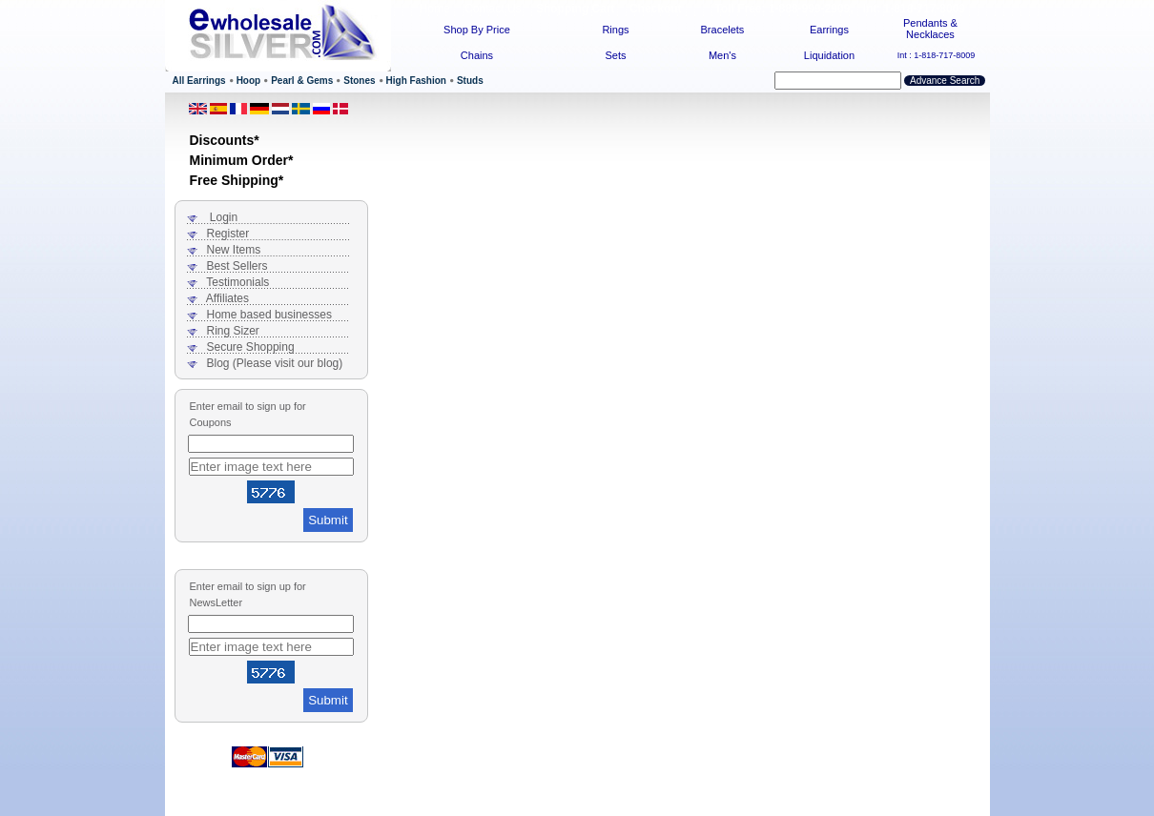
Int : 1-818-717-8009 (936, 55)
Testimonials (237, 282)
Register (228, 233)
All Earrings (199, 80)
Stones (359, 80)
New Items (234, 249)
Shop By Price (476, 29)
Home (435, 8)
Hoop (249, 80)
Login (223, 217)
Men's (722, 55)
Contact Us (492, 8)
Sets (615, 55)
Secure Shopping (251, 347)
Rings (615, 29)
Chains (477, 55)
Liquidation (829, 55)
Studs (470, 80)
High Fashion (416, 80)
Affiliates (227, 298)
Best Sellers (237, 266)
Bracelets (723, 29)
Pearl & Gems (302, 80)
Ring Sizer (233, 330)
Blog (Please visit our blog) (275, 363)
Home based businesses (269, 314)
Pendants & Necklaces (930, 28)
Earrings (829, 29)
